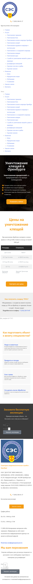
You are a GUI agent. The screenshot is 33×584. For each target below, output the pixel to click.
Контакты (8, 87)
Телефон (5, 429)
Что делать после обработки (15, 390)
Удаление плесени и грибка (15, 66)
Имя (4, 425)
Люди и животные (11, 345)
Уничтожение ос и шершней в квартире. (19, 50)
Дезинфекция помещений (14, 63)
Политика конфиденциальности (11, 543)
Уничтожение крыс (12, 56)
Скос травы (8, 375)
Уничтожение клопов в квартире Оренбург (19, 40)
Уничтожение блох (12, 37)
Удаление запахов (12, 68)
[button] (16, 91)
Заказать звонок (9, 84)
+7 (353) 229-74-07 (24, 310)
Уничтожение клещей (13, 43)
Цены (8, 74)
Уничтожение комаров (13, 53)
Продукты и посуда (11, 360)
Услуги (7, 32)
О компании (10, 81)
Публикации (10, 79)
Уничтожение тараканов (14, 35)
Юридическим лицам (13, 76)
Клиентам (8, 71)
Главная (7, 30)
